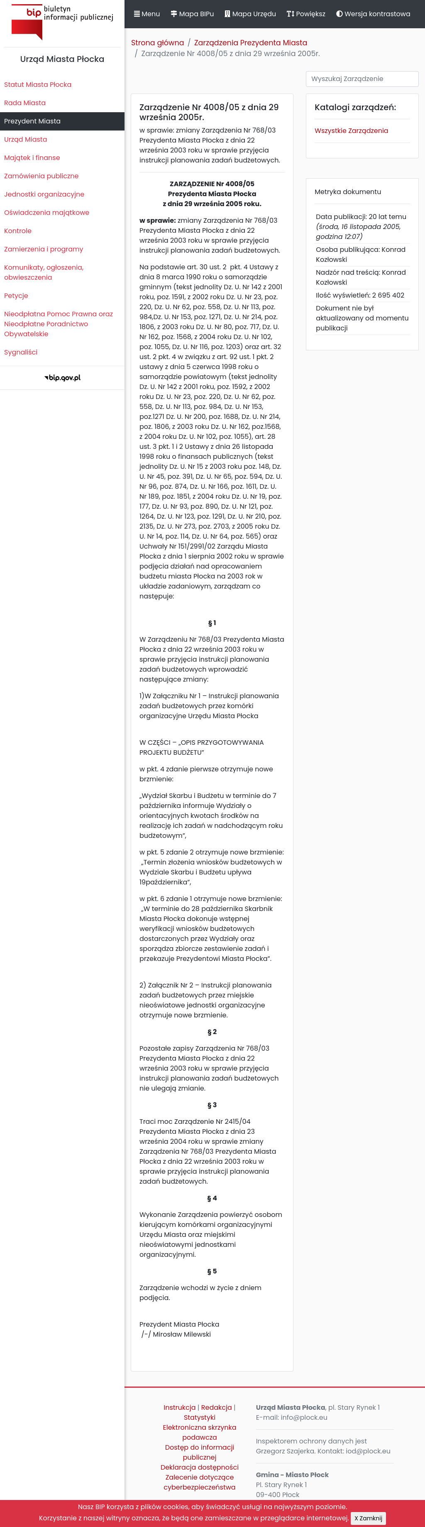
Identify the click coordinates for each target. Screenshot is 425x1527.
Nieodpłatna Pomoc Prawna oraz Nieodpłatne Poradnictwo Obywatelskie (58, 324)
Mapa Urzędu (250, 14)
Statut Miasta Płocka (37, 84)
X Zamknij (368, 1518)
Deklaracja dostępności (200, 1467)
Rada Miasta (25, 103)
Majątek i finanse (32, 158)
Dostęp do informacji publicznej (199, 1452)
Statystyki (199, 1417)
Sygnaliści (20, 352)
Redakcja (216, 1407)
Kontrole (18, 231)
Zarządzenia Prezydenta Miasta (250, 43)
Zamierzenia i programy (43, 249)
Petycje (16, 295)
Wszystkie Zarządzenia (351, 130)
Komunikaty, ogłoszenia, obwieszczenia (43, 272)
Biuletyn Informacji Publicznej (62, 22)
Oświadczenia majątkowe (46, 212)
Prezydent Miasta (32, 121)
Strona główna (157, 43)
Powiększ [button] (306, 14)
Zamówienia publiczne (41, 176)
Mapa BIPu (192, 14)
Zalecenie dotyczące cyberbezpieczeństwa (199, 1482)
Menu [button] (147, 14)
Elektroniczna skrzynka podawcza (200, 1432)
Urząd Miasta (25, 139)
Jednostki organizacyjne (44, 194)
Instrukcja (179, 1407)
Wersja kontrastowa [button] (373, 14)
